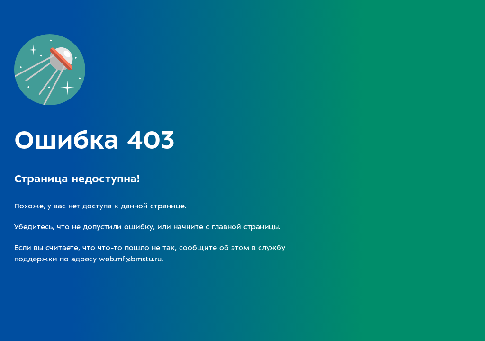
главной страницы (245, 227)
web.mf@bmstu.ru (130, 259)
